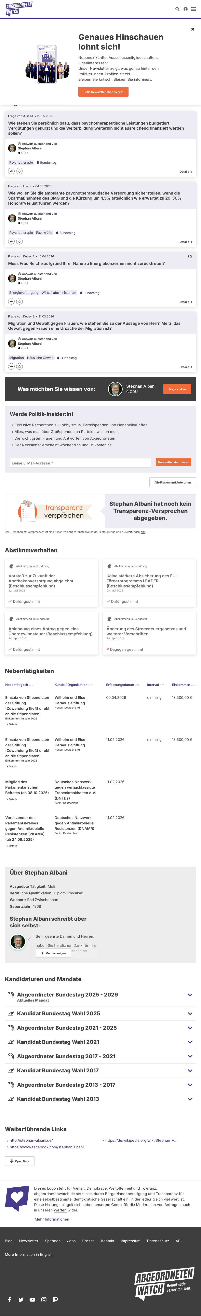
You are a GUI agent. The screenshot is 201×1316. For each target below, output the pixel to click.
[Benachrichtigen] (19, 171)
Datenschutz (158, 1241)
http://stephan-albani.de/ (31, 1140)
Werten (60, 1210)
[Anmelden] (185, 9)
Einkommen (184, 685)
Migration (16, 358)
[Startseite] (19, 9)
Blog (9, 1241)
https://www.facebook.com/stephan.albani (47, 1147)
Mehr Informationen (52, 1219)
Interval (155, 685)
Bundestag (46, 162)
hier (143, 531)
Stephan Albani (30, 148)
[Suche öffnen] (177, 9)
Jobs (71, 1241)
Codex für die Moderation (133, 1205)
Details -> (186, 171)
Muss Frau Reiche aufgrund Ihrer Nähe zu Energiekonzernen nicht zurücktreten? (86, 263)
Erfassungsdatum (122, 685)
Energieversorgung (23, 293)
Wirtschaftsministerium (59, 293)
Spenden (53, 1241)
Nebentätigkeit (19, 685)
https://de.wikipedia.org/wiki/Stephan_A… (141, 1140)
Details (13, 724)
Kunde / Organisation (74, 685)
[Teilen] (11, 171)
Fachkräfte (44, 233)
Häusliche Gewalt (40, 358)
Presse (88, 1241)
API (179, 1241)
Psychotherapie (21, 162)
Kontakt (107, 1241)
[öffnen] (193, 9)
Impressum (130, 1241)
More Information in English (29, 1254)
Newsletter (28, 1241)
